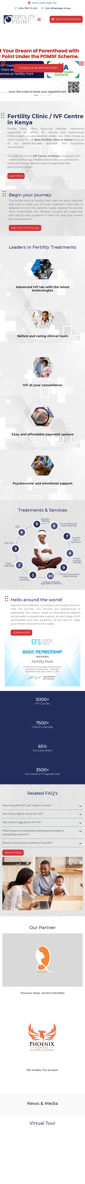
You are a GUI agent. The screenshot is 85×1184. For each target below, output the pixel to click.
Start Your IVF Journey (25, 227)
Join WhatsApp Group (58, 8)
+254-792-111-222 (27, 8)
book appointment (66, 19)
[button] (3, 63)
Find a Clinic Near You (44, 3)
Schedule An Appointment (38, 68)
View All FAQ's (13, 852)
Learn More (16, 175)
